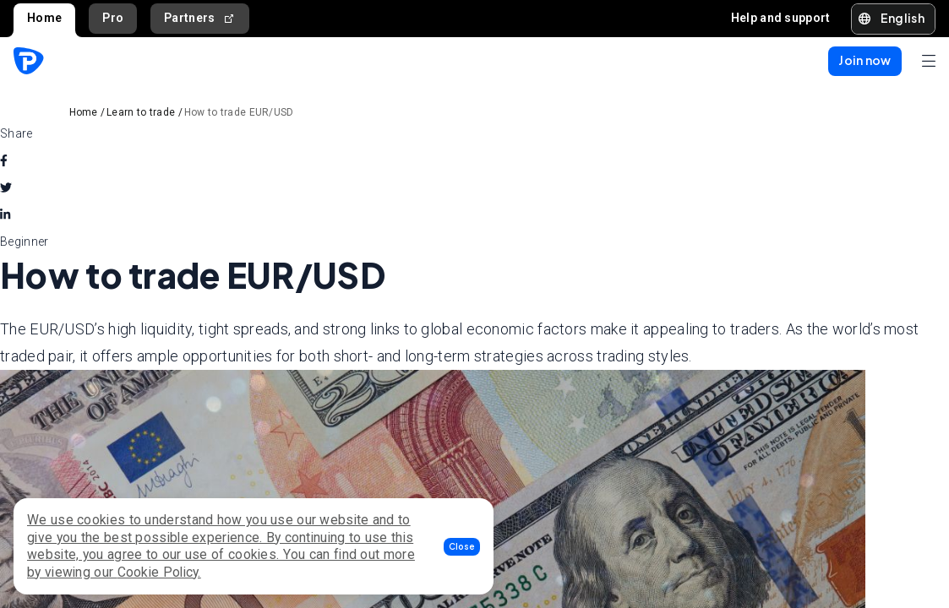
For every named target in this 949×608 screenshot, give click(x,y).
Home (44, 17)
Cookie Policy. (159, 572)
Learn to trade (140, 112)
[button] (462, 547)
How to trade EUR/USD (239, 112)
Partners (200, 18)
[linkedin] (5, 214)
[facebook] (4, 160)
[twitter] (6, 187)
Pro (112, 17)
